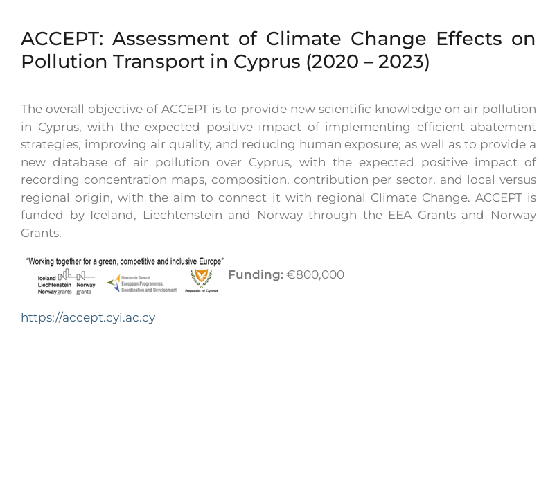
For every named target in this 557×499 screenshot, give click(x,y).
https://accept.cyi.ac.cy (88, 317)
